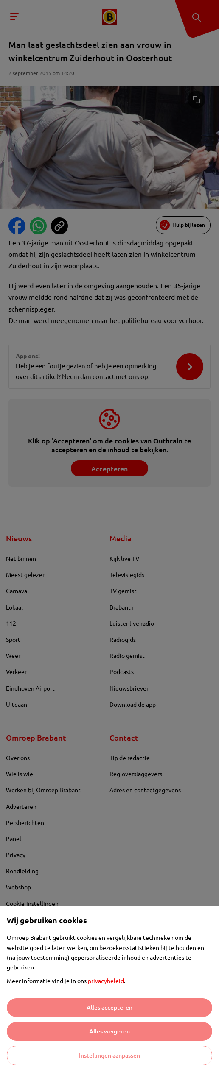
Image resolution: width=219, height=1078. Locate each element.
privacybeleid (106, 980)
